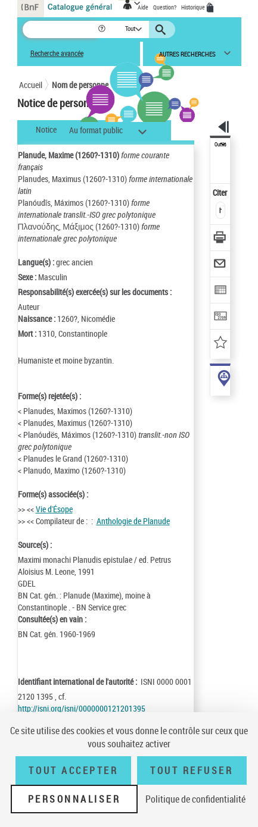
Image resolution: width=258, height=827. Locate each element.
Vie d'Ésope (54, 509)
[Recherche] (60, 29)
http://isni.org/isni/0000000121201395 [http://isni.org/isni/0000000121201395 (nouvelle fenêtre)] (81, 708)
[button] (102, 29)
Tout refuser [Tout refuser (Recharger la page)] (191, 770)
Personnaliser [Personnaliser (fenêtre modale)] (74, 799)
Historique (193, 7)
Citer (221, 192)
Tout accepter (73, 770)
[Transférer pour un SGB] (220, 317)
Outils (220, 144)
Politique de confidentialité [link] (195, 799)
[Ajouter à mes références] (220, 343)
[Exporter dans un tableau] (220, 291)
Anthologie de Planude (133, 521)
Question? (164, 7)
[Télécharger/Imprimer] (220, 239)
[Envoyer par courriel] (220, 265)
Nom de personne (80, 84)
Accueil (30, 84)
